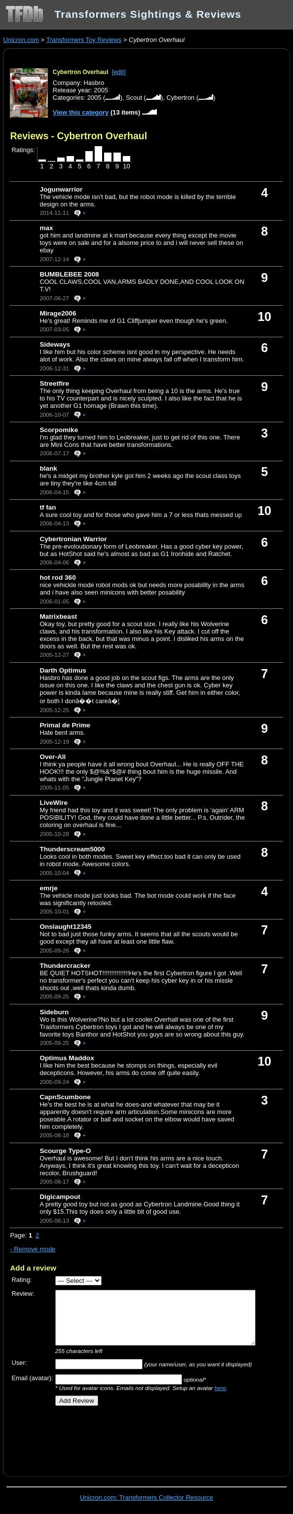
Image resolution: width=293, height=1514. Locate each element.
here (220, 1388)
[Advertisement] (125, 1438)
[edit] (119, 72)
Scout (134, 97)
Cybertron (180, 97)
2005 (94, 97)
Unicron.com (21, 39)
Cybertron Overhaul (81, 72)
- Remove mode (32, 1249)
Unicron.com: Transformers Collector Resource (146, 1497)
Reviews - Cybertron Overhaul (78, 135)
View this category (81, 112)
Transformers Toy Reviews (84, 39)
